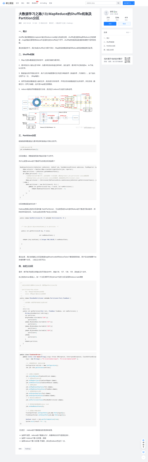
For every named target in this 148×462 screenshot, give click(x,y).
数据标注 (35, 2)
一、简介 (106, 36)
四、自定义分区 (109, 47)
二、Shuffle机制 (109, 39)
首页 (17, 3)
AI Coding (43, 3)
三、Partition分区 (109, 43)
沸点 (22, 3)
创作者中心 (127, 3)
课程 (28, 3)
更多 (50, 3)
